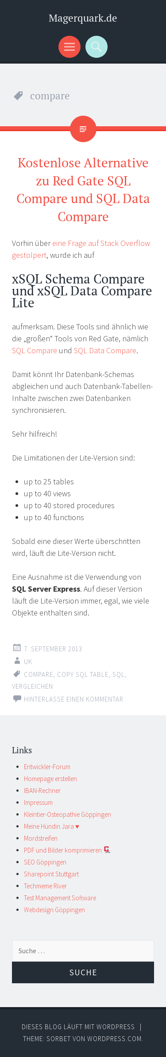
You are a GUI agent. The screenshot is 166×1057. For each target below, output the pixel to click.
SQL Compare (34, 350)
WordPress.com (114, 1038)
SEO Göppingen (45, 862)
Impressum (38, 802)
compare (38, 674)
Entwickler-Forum (47, 767)
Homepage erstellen (50, 778)
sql (118, 674)
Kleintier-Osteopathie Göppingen (67, 814)
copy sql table (82, 674)
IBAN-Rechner (42, 790)
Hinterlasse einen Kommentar (74, 699)
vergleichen (32, 686)
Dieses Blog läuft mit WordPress (78, 1027)
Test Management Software (60, 898)
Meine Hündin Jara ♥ (51, 826)
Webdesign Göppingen (54, 910)
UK (28, 661)
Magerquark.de (83, 18)
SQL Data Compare (105, 350)
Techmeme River (45, 886)
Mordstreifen (41, 838)
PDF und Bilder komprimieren (67, 850)
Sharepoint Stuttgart (51, 874)
